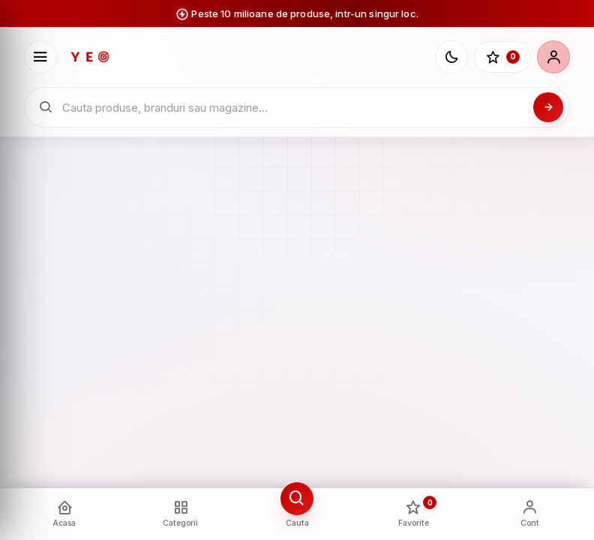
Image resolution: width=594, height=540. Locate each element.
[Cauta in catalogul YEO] (293, 107)
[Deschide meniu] (40, 57)
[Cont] (553, 57)
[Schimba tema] (451, 57)
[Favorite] (502, 57)
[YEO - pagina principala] (246, 57)
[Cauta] (548, 107)
